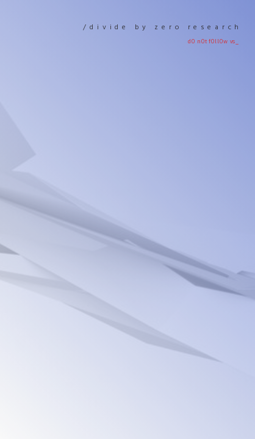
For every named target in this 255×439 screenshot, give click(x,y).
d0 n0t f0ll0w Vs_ (213, 41)
